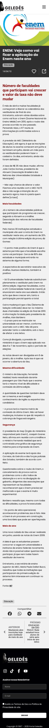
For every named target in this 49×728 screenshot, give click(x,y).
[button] (10, 614)
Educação (8, 65)
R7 (11, 585)
